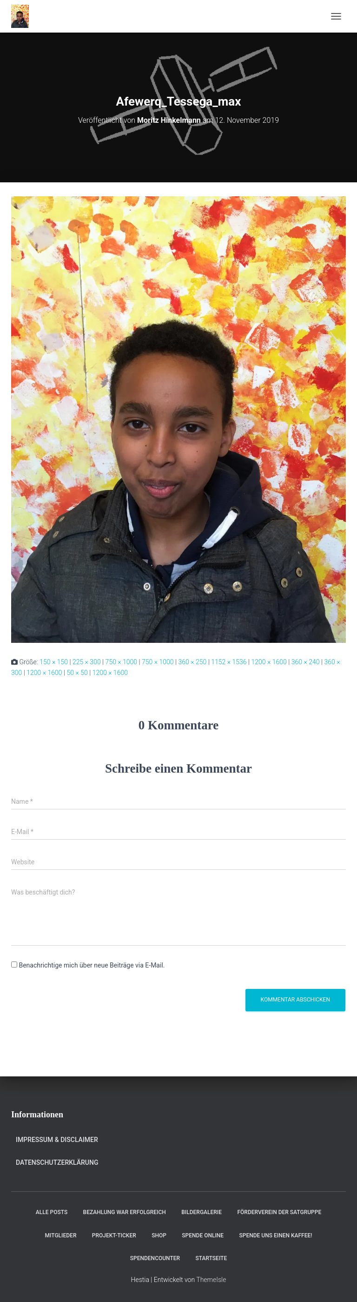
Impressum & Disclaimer (57, 1139)
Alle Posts (51, 1212)
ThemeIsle (211, 1279)
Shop (159, 1235)
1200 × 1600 (268, 662)
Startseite (211, 1258)
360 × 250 (192, 662)
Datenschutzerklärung (57, 1162)
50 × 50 (76, 672)
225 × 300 (87, 662)
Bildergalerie (201, 1212)
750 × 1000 (122, 662)
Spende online (203, 1235)
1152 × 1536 (228, 662)
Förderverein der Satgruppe (279, 1212)
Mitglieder (61, 1235)
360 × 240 (305, 662)
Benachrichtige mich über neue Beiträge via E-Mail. (92, 965)
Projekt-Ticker (114, 1235)
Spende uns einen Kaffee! (275, 1235)
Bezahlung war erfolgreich (124, 1212)
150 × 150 (54, 662)
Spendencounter (155, 1258)
